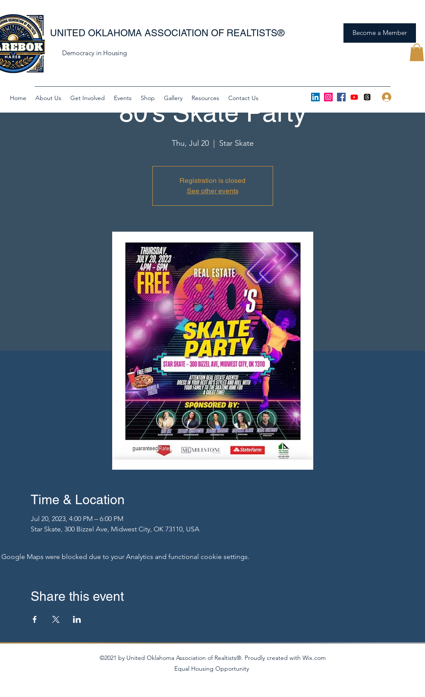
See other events (213, 191)
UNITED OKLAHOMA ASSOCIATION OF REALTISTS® (167, 33)
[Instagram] (328, 97)
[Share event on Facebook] (35, 619)
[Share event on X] (56, 619)
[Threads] (367, 97)
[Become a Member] (379, 33)
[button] (416, 52)
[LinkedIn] (315, 97)
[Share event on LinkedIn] (77, 619)
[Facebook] (341, 97)
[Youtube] (354, 97)
